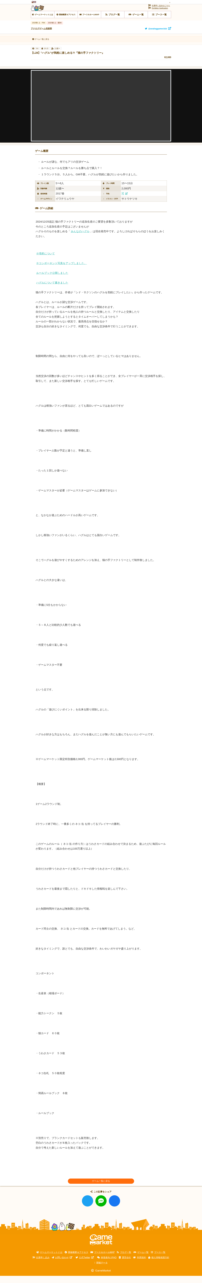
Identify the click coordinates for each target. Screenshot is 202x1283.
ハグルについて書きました (52, 289)
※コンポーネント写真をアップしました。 (61, 270)
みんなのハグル (80, 238)
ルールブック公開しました (52, 280)
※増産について (45, 260)
